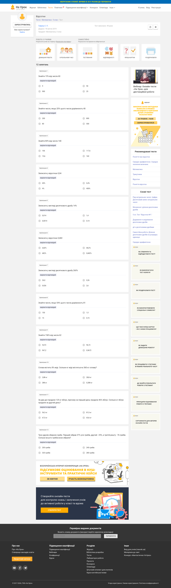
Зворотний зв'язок (22, 559)
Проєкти (90, 561)
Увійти (22, 32)
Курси (51, 558)
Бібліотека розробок (95, 552)
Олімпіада (103, 8)
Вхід (148, 8)
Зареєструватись (22, 25)
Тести (50, 8)
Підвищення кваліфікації (77, 8)
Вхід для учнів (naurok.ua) (134, 549)
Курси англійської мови (96, 573)
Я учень (141, 8)
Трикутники (137, 174)
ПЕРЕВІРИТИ (111, 536)
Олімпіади (91, 567)
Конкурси (94, 8)
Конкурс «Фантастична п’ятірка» (137, 555)
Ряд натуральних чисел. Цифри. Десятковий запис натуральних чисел (145, 199)
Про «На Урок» (18, 549)
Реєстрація (156, 8)
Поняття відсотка (139, 184)
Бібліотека (42, 8)
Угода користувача (115, 583)
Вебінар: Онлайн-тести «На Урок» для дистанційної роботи (144, 89)
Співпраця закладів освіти (23, 552)
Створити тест (54, 510)
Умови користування (130, 583)
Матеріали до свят (132, 552)
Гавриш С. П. (43, 26)
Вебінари (53, 552)
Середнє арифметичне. (142, 242)
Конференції (54, 555)
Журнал (32, 8)
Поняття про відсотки (141, 157)
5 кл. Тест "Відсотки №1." (142, 215)
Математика (137, 169)
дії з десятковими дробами (143, 227)
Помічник (59, 7)
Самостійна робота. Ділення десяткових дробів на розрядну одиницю (145, 234)
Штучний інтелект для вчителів (100, 570)
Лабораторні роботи (95, 558)
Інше (112, 8)
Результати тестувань (63, 41)
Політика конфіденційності (149, 583)
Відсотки (136, 179)
